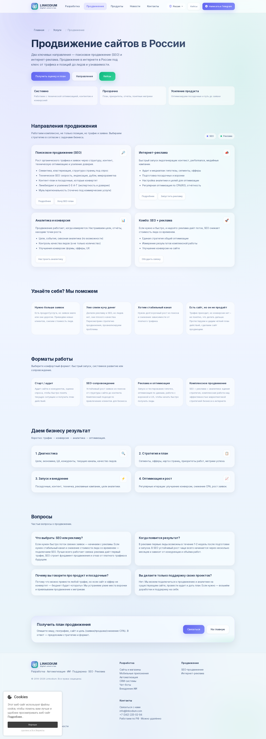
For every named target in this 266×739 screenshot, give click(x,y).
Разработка (72, 6)
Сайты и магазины (130, 669)
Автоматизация (129, 677)
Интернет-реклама (192, 673)
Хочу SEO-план (65, 201)
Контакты (153, 6)
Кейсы (193, 6)
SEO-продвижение (192, 669)
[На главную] (44, 6)
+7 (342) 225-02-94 (131, 714)
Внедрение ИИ (128, 688)
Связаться (193, 629)
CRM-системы (128, 681)
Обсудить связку (151, 259)
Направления (84, 76)
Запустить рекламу (172, 196)
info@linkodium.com (131, 710)
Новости (135, 6)
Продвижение (95, 6)
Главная (39, 30)
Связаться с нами (130, 707)
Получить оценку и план (50, 76)
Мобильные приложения (134, 673)
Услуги (57, 30)
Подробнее (44, 201)
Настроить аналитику (50, 259)
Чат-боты (125, 684)
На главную (218, 629)
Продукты (117, 6)
